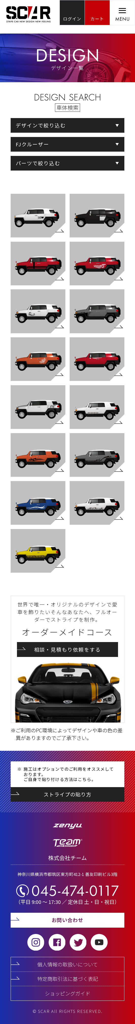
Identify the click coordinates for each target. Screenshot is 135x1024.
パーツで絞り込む (38, 163)
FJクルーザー (32, 144)
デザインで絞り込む (41, 125)
